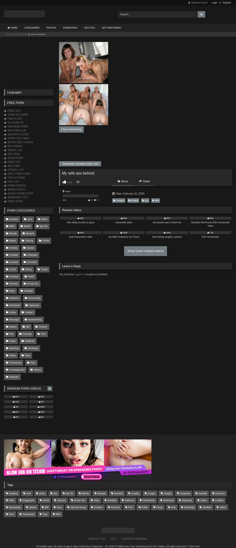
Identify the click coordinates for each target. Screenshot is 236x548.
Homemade (34, 295)
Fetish (31, 274)
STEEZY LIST (14, 169)
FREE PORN (13, 201)
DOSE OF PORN (16, 114)
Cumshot (31, 260)
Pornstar (27, 330)
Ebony (28, 267)
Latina (12, 309)
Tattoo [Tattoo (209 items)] (223, 501)
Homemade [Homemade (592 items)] (149, 495)
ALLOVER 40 (13, 122)
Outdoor (42, 323)
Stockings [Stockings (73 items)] (189, 501)
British (12, 239)
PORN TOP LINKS (17, 138)
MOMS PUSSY (14, 189)
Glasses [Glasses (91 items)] (61, 495)
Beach (27, 226)
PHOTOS (51, 27)
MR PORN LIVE (15, 130)
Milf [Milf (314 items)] (46, 501)
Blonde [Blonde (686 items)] (85, 488)
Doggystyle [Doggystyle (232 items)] (28, 495)
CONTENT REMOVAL (135, 533)
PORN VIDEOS (15, 185)
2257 (113, 533)
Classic (30, 246)
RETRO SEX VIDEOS (18, 142)
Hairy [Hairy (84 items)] (96, 495)
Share (144, 181)
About (123, 181)
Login (214, 2)
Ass (145, 200)
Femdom (14, 274)
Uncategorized (17, 364)
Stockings (33, 344)
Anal (29, 219)
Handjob (28, 288)
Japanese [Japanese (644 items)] (187, 495)
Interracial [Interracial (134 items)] (168, 495)
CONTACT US (96, 533)
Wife (155, 200)
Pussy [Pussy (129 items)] (159, 501)
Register (227, 2)
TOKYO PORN (14, 177)
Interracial (14, 302)
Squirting (14, 344)
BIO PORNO (13, 146)
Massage (14, 316)
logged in (79, 274)
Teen (27, 351)
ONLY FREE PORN (17, 173)
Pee (11, 330)
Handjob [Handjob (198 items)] (112, 495)
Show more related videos (145, 251)
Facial (44, 267)
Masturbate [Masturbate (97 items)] (15, 501)
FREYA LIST (13, 118)
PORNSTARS (70, 27)
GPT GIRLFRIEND (111, 27)
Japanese (34, 302)
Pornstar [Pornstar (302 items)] (115, 501)
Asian (44, 219)
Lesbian (29, 309)
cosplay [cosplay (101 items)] (135, 488)
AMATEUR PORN (16, 126)
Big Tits (43, 226)
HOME (14, 27)
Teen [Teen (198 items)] (11, 508)
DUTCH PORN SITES (18, 193)
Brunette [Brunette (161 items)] (118, 488)
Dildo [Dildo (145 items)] (11, 495)
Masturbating (34, 316)
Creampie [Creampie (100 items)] (185, 488)
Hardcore (14, 295)
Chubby (13, 246)
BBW (12, 226)
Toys (32, 357)
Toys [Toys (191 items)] (45, 508)
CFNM (45, 239)
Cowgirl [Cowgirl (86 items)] (168, 488)
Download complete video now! (80, 163)
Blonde (13, 233)
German (13, 281)
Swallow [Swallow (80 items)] (207, 501)
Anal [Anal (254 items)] (28, 488)
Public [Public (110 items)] (144, 501)
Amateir (133, 200)
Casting (29, 239)
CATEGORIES (32, 27)
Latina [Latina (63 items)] (203, 495)
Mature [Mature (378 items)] (32, 501)
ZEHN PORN (13, 158)
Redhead (29, 337)
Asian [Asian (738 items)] (42, 488)
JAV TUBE (12, 166)
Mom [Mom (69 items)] (59, 501)
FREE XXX (12, 110)
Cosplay (13, 253)
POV (42, 330)
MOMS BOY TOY (16, 197)
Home (8, 34)
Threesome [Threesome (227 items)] (28, 508)
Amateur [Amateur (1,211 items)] (13, 488)
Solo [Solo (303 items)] (173, 501)
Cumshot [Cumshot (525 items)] (220, 488)
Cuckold (13, 260)
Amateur (19, 34)
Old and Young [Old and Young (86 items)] (78, 501)
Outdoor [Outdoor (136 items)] (98, 501)
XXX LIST (11, 181)
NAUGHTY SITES (16, 134)
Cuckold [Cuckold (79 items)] (202, 488)
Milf (27, 323)
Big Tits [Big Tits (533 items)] (69, 488)
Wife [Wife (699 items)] (58, 508)
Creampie (32, 253)
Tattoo (12, 351)
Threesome (15, 357)
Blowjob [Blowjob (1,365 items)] (101, 488)
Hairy (12, 288)
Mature (13, 323)
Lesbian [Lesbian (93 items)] (219, 495)
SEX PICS (89, 27)
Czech (12, 267)
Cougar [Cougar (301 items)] (151, 488)
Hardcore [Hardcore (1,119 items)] (129, 495)
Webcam (14, 371)
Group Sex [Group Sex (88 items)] (79, 495)
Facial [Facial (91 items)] (46, 495)
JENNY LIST (13, 150)
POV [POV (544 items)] (130, 501)
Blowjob (30, 233)
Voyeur (37, 364)
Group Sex (32, 281)
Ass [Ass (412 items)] (55, 488)
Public (12, 337)
